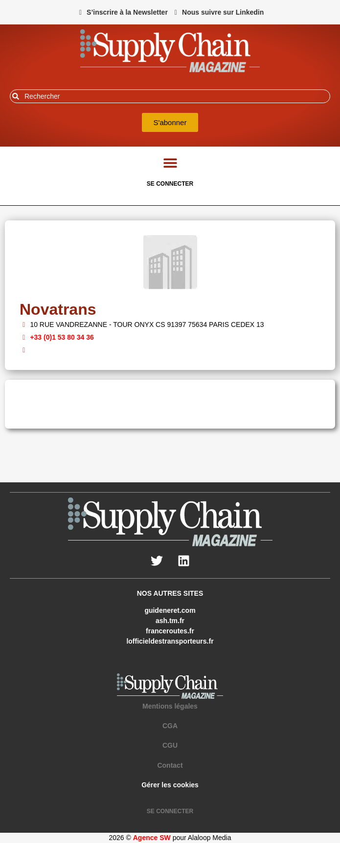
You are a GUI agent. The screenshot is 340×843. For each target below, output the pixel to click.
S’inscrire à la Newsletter (127, 12)
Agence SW (152, 838)
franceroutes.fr (170, 631)
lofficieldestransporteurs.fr (169, 641)
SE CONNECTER (170, 183)
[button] (170, 162)
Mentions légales (170, 706)
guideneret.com (169, 610)
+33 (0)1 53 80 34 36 (61, 337)
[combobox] (170, 96)
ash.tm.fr (170, 621)
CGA (170, 726)
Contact (169, 765)
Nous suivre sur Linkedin (223, 12)
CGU (170, 745)
